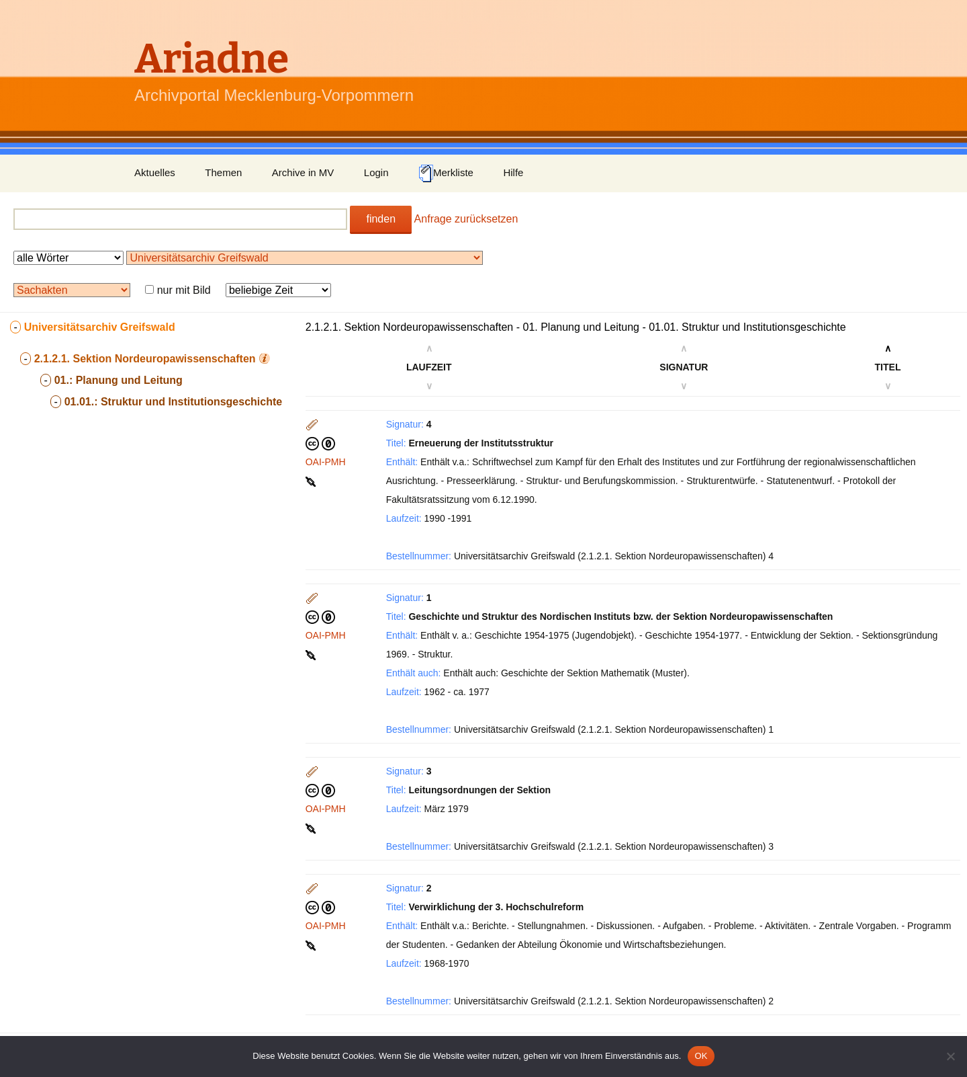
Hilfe (513, 172)
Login (376, 172)
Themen (223, 172)
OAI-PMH (326, 461)
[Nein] (950, 1056)
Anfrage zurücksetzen (466, 219)
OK (700, 1056)
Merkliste (445, 173)
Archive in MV (303, 172)
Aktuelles (154, 172)
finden (381, 219)
